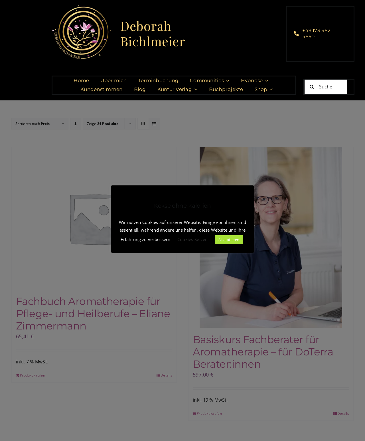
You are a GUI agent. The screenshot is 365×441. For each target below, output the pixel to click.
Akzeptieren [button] (229, 239)
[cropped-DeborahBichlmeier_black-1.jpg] (81, 5)
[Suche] (326, 87)
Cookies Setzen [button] (192, 239)
